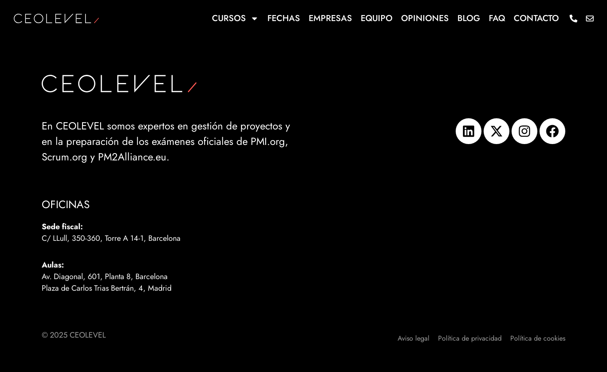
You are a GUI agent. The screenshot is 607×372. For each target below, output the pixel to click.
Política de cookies (537, 338)
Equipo (376, 18)
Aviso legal (413, 338)
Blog (468, 18)
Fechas (283, 18)
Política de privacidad (470, 338)
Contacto (536, 18)
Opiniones (425, 18)
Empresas (330, 18)
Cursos (235, 18)
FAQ (497, 18)
